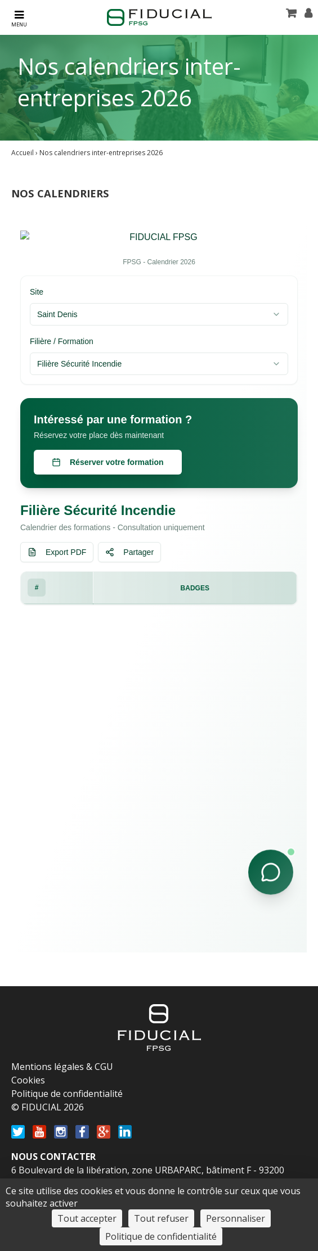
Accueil (22, 152)
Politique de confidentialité (67, 1093)
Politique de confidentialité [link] (161, 1236)
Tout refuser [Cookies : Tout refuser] (161, 1218)
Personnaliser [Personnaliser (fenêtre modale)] (235, 1218)
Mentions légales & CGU (62, 1066)
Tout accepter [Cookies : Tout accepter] (87, 1218)
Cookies (28, 1080)
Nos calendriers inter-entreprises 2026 (101, 152)
